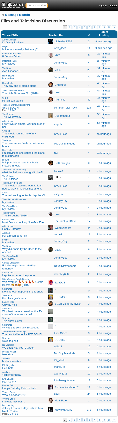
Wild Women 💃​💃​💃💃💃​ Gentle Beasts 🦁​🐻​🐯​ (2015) (22, 283)
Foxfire (5, 240)
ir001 (58, 55)
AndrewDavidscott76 (67, 387)
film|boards (12, 5)
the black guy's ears (14, 298)
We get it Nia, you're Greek (18, 347)
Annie (5, 193)
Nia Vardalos (8, 345)
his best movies (11, 361)
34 (88, 282)
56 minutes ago (103, 124)
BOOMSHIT (62, 297)
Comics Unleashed (11, 263)
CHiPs (5, 98)
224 (89, 107)
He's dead (8, 354)
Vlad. (58, 70)
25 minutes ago (103, 55)
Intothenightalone (64, 380)
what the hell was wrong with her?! (22, 172)
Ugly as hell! (9, 304)
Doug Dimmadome (65, 265)
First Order (60, 333)
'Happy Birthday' (12, 374)
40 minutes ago (103, 85)
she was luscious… (13, 401)
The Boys (6, 68)
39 (88, 99)
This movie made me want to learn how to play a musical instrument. (22, 187)
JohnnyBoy (60, 62)
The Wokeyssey (11, 116)
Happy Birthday (11, 228)
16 (88, 346)
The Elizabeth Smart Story (14, 170)
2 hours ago (104, 162)
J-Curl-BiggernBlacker (68, 303)
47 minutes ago (103, 108)
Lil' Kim (5, 160)
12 (88, 339)
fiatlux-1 (59, 171)
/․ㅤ (56, 311)
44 (88, 143)
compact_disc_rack (65, 107)
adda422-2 (60, 373)
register (113, 5)
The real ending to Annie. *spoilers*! (23, 195)
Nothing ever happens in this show (22, 291)
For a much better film (15, 235)
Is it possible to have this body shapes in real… (20, 164)
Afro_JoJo (60, 48)
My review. (8, 63)
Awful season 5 (11, 71)
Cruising (6, 131)
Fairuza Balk (8, 302)
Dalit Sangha (62, 162)
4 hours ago (104, 274)
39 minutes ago (103, 70)
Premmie (60, 99)
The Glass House (10, 206)
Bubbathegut (62, 115)
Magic (5, 46)
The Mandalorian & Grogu (14, 332)
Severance (7, 289)
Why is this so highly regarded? (20, 327)
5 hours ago (104, 360)
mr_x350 (59, 360)
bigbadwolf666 (63, 41)
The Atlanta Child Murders (14, 199)
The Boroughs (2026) (15, 215)
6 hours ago (104, 387)
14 (88, 48)
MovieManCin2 (64, 409)
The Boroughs (8, 213)
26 (88, 70)
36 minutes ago (103, 62)
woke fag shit (10, 340)
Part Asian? (9, 381)
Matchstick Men (9, 61)
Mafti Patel (61, 400)
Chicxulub (60, 84)
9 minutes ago (103, 41)
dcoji (57, 393)
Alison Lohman (9, 40)
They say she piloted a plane (19, 85)
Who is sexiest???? (13, 394)
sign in (102, 5)
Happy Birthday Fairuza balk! (19, 388)
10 (109, 27)
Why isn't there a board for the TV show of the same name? (22, 313)
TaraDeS (60, 282)
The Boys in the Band (12, 183)
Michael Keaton (9, 352)
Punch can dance (12, 100)
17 (88, 221)
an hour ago (104, 133)
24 (88, 393)
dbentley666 (61, 274)
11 (88, 171)
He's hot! (7, 368)
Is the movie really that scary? (20, 49)
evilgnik (58, 194)
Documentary (8, 405)
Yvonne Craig (8, 392)
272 (89, 409)
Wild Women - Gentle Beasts (15, 279)
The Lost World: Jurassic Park (16, 105)
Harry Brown (8, 76)
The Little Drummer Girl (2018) (20, 93)
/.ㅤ (55, 290)
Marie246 (59, 366)
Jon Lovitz (7, 358)
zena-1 (58, 234)
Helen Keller (7, 83)
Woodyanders (63, 227)
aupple (58, 124)
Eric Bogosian (8, 219)
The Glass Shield (10, 256)
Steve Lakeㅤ (60, 133)
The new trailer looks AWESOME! (22, 334)
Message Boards (17, 14)
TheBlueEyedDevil (65, 221)
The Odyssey (8, 114)
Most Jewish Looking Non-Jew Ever (23, 222)
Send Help (7, 150)
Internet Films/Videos (12, 53)
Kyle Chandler (8, 379)
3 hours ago (104, 200)
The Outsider (8, 176)
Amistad (6, 233)
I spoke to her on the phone (18, 275)
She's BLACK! (10, 107)
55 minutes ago (103, 116)
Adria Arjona (7, 121)
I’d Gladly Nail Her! (13, 42)
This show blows (12, 320)
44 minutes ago (103, 92)
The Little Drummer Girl (13, 90)
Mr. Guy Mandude (64, 143)
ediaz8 (58, 346)
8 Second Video (11, 56)
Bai (56, 153)
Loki (57, 92)
